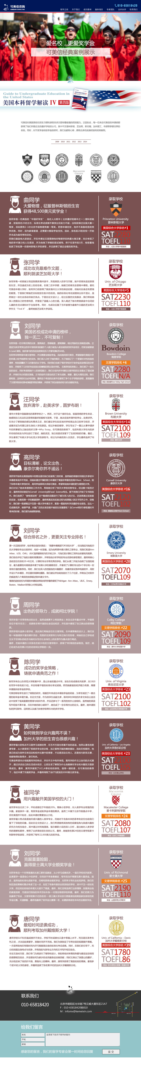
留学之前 (64, 9)
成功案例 (87, 9)
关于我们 (76, 9)
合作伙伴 (122, 9)
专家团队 (110, 9)
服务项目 (99, 9)
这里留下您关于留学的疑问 (83, 1039)
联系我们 (134, 9)
